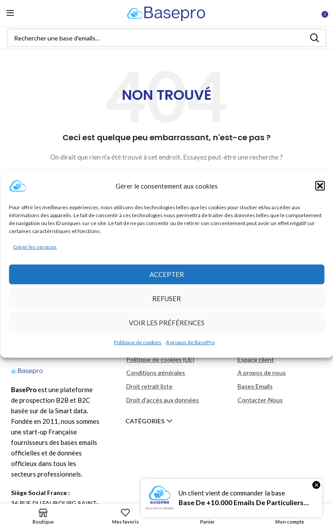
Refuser (166, 298)
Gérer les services (35, 246)
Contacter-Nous (260, 400)
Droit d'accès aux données (162, 400)
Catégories (145, 421)
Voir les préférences (167, 323)
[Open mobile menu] (10, 13)
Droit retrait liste (149, 386)
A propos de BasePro (190, 342)
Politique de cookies (137, 342)
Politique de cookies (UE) (160, 359)
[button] (319, 185)
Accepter (167, 274)
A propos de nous (262, 372)
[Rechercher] (166, 38)
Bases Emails (255, 386)
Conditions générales (155, 372)
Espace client (256, 359)
